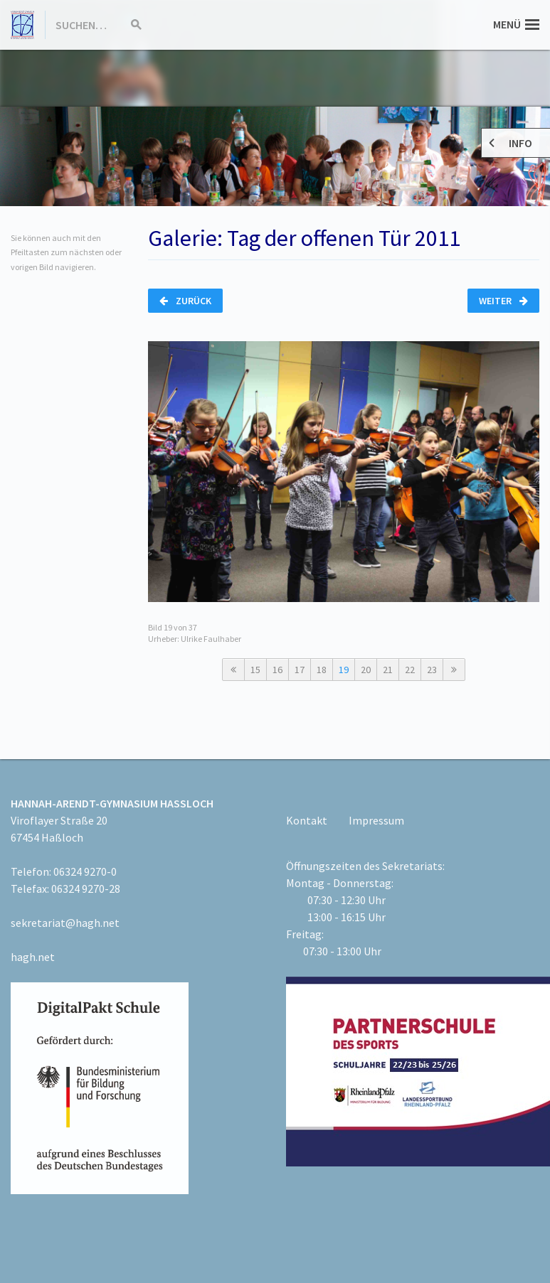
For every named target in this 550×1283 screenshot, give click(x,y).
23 (432, 669)
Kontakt (306, 820)
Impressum (376, 820)
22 (410, 669)
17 (300, 669)
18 (322, 669)
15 (255, 669)
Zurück (185, 300)
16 (277, 669)
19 (344, 669)
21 (388, 669)
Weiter (503, 300)
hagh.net (33, 957)
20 (366, 669)
